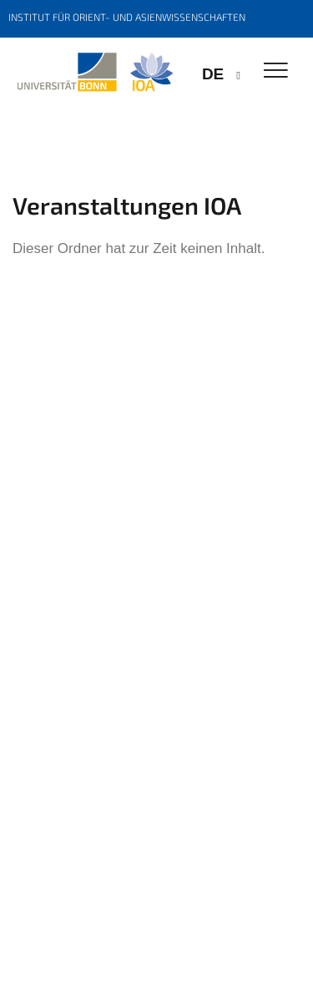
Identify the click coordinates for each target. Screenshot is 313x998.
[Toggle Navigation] (276, 71)
